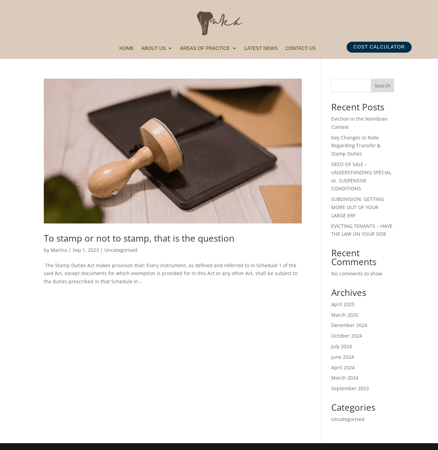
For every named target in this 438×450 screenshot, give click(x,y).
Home (126, 48)
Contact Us (300, 48)
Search (382, 85)
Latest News (261, 48)
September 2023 (350, 388)
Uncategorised (121, 250)
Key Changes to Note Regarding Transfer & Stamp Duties (356, 145)
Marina (59, 250)
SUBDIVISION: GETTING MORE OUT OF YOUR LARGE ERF (357, 207)
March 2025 (344, 315)
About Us (153, 48)
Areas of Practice (205, 48)
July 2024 (341, 346)
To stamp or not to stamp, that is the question (139, 238)
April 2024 (343, 367)
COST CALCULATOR (379, 47)
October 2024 (346, 335)
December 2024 (349, 325)
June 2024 (342, 357)
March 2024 (344, 377)
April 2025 (343, 304)
